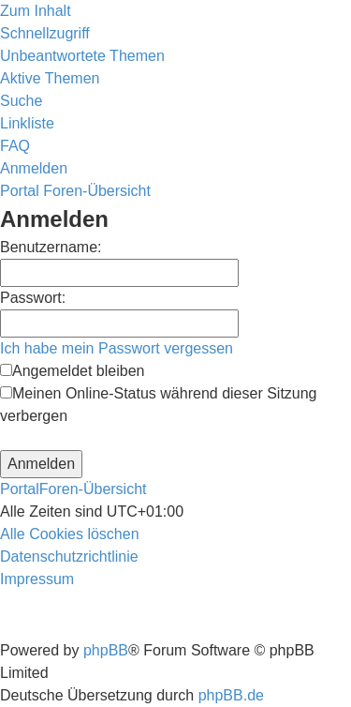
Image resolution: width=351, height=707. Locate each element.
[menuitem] (82, 56)
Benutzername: (51, 247)
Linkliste (27, 123)
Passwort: (33, 298)
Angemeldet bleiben (72, 371)
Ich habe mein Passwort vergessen (116, 348)
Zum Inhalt (35, 11)
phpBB (105, 650)
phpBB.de (231, 695)
